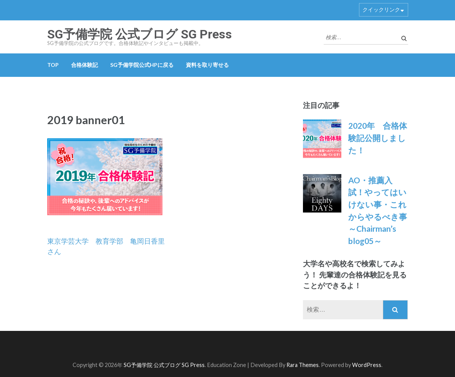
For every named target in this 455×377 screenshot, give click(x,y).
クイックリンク (381, 9)
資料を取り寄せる (207, 64)
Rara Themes (302, 365)
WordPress (366, 365)
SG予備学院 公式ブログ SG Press (139, 34)
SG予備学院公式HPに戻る (142, 64)
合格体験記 (84, 64)
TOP (53, 64)
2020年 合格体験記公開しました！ (377, 137)
